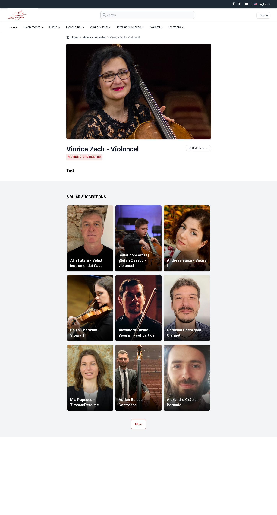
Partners (176, 27)
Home (74, 37)
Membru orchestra (94, 37)
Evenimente (33, 27)
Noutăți (156, 27)
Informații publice (130, 27)
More (138, 424)
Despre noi (75, 27)
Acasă (13, 27)
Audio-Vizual (100, 27)
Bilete (54, 27)
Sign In (263, 15)
